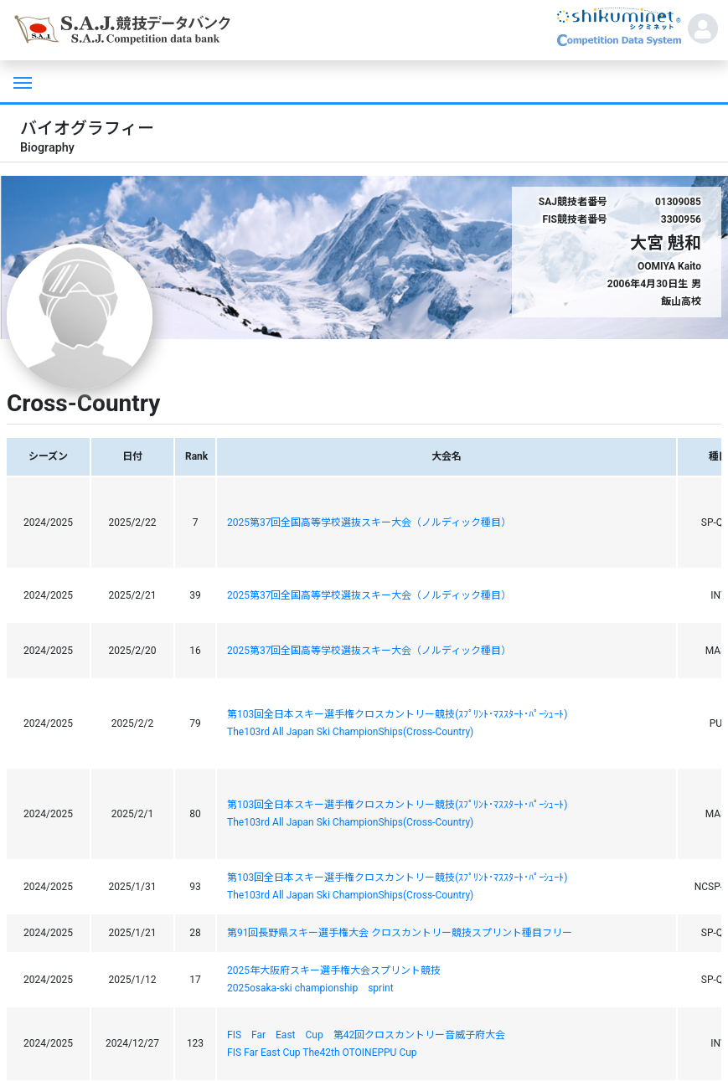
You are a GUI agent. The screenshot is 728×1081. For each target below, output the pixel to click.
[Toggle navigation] (21, 81)
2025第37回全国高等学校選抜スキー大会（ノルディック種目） (369, 522)
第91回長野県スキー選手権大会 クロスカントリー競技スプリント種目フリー (399, 933)
